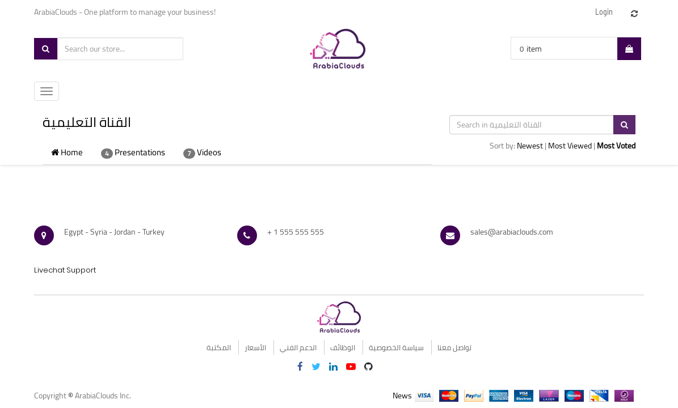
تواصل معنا (454, 347)
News (402, 395)
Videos (202, 152)
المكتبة (219, 347)
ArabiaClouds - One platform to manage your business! (125, 12)
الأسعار (255, 347)
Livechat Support (65, 270)
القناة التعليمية (87, 122)
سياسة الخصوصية (396, 347)
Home (67, 152)
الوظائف (342, 347)
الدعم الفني (298, 347)
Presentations (133, 152)
